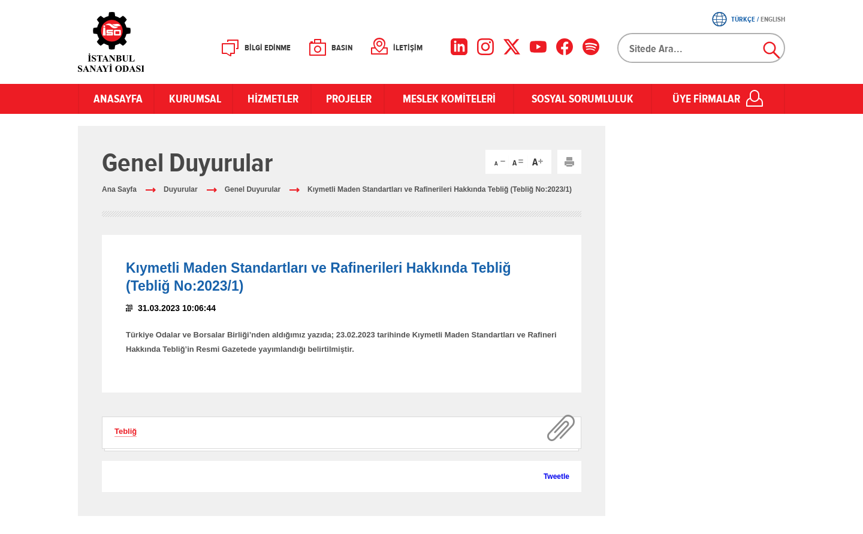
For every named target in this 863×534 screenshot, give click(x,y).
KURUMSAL (193, 99)
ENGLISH (773, 19)
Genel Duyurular (252, 189)
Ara (772, 50)
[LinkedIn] (459, 46)
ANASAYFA (116, 99)
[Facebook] (564, 46)
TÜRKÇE (743, 19)
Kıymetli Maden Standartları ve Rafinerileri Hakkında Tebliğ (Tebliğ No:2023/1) (439, 189)
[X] (511, 46)
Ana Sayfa (119, 189)
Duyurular (181, 189)
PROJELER (347, 99)
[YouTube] (538, 46)
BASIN (341, 48)
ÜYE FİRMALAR (706, 99)
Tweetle (556, 476)
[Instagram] (485, 46)
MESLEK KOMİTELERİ (449, 99)
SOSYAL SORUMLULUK (582, 99)
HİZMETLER (272, 99)
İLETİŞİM (408, 48)
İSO (142, 42)
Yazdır (569, 162)
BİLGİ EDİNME (268, 48)
